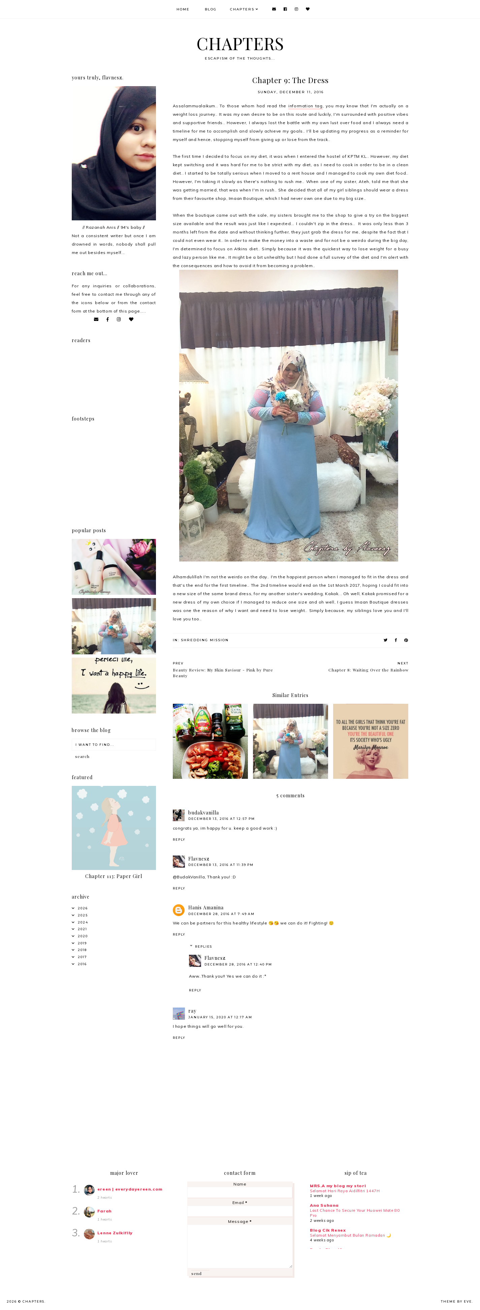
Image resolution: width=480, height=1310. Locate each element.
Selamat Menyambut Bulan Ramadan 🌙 (350, 1235)
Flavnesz (199, 859)
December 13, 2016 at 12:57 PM (221, 819)
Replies (203, 946)
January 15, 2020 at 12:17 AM (220, 1017)
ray (192, 1011)
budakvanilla (203, 812)
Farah (104, 1210)
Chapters (242, 9)
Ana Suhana (324, 1205)
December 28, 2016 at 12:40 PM (238, 964)
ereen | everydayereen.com (129, 1189)
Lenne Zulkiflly (115, 1232)
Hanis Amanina (206, 907)
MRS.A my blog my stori (338, 1185)
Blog (211, 9)
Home (183, 9)
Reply (179, 839)
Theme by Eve (456, 1301)
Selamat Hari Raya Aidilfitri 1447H (345, 1191)
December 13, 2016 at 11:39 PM (221, 865)
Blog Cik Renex (328, 1230)
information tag (305, 105)
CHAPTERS (240, 43)
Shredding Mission (205, 640)
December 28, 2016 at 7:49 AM (221, 914)
